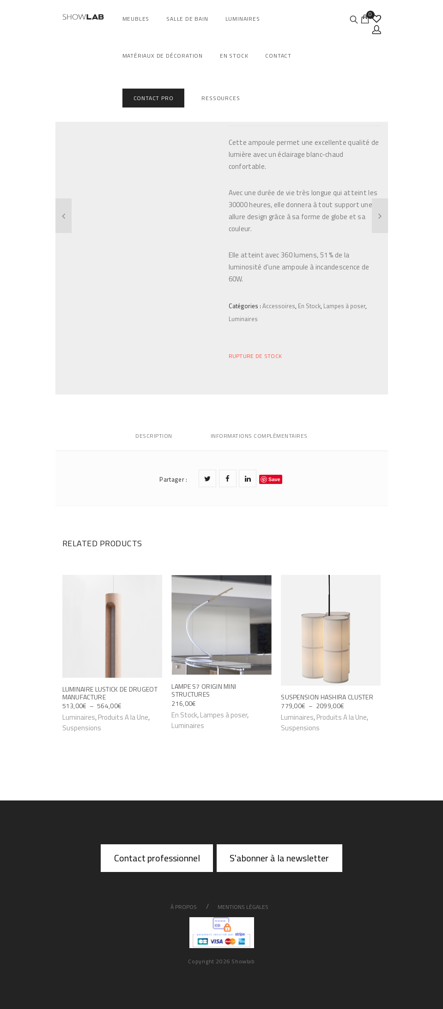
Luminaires (242, 19)
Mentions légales (243, 906)
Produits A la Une (123, 717)
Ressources (220, 98)
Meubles (136, 19)
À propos (183, 906)
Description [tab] (153, 435)
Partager (173, 479)
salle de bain (187, 19)
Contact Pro (154, 98)
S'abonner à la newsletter (279, 858)
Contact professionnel (157, 858)
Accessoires (278, 305)
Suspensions (81, 727)
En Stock (234, 56)
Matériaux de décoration (162, 56)
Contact (278, 56)
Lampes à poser (344, 305)
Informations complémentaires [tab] (259, 435)
